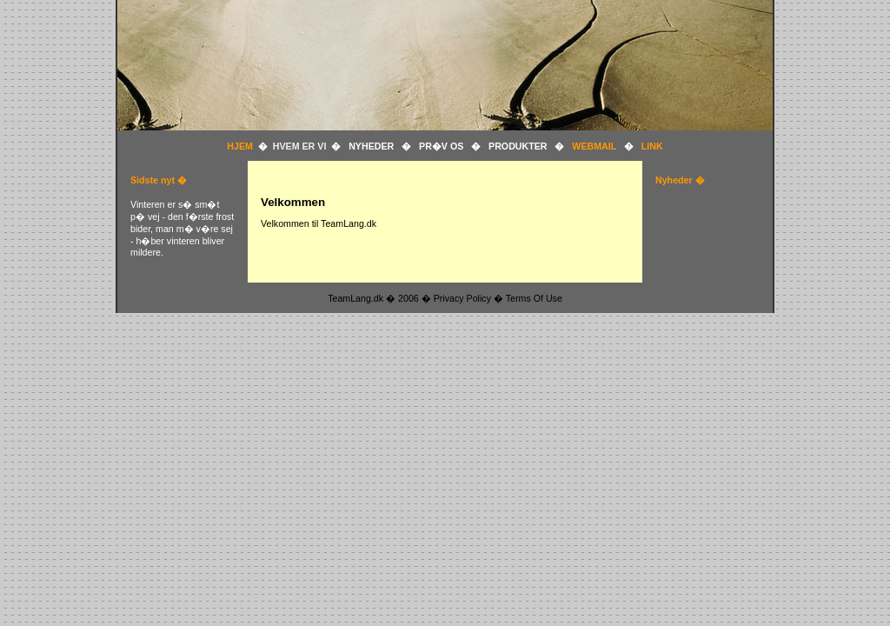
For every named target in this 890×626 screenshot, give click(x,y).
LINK (652, 146)
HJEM (242, 146)
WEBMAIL (594, 146)
